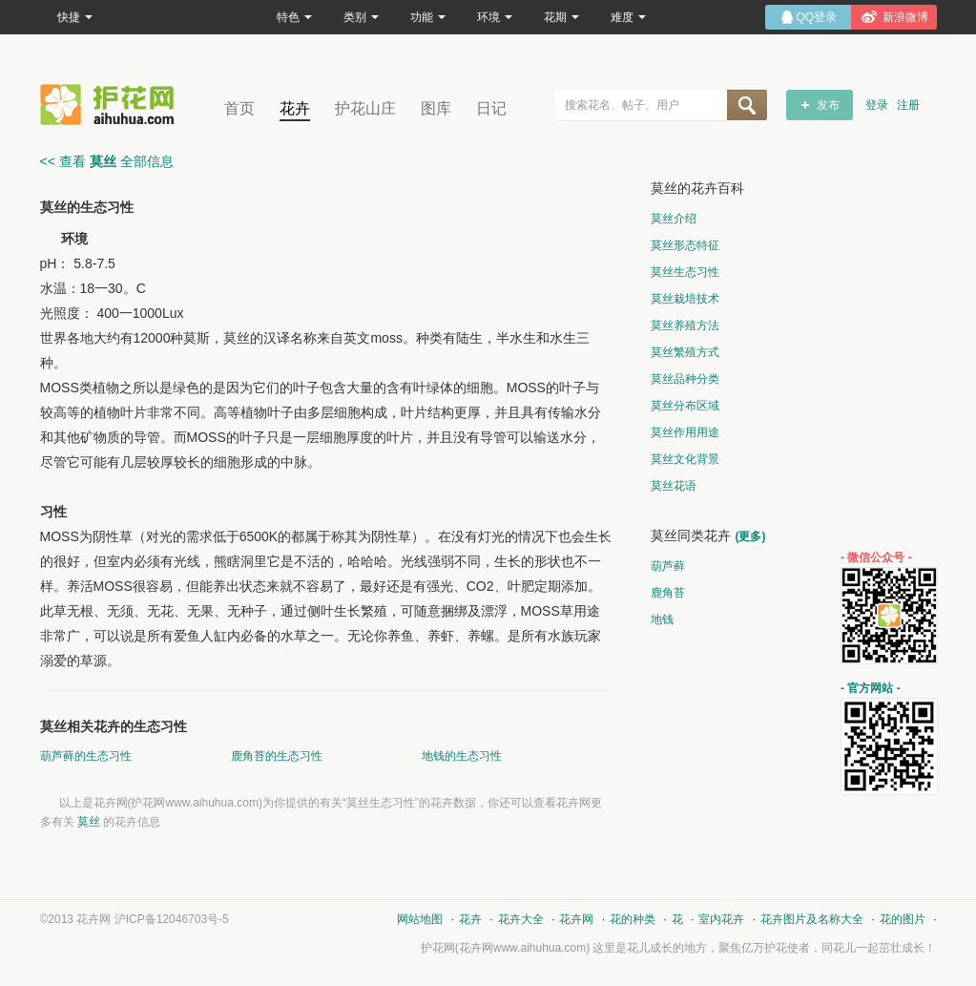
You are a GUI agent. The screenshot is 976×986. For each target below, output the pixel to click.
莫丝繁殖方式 (685, 352)
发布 (828, 105)
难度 (628, 17)
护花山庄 (365, 108)
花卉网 (111, 104)
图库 (436, 108)
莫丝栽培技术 (685, 298)
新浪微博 (905, 17)
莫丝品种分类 (685, 379)
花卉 (295, 108)
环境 (494, 17)
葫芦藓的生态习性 (86, 756)
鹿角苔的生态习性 (276, 756)
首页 (239, 108)
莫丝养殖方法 (685, 325)
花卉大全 (521, 919)
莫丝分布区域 (685, 405)
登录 (876, 105)
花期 (561, 17)
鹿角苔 (668, 592)
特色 (294, 17)
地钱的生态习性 (462, 756)
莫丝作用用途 (685, 432)
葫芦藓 (668, 566)
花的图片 (902, 919)
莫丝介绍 (673, 218)
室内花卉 (721, 919)
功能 (428, 17)
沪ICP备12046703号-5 (171, 919)
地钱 (662, 619)
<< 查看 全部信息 (107, 161)
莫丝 (88, 822)
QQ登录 (817, 17)
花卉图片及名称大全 (811, 919)
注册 (908, 105)
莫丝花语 (673, 486)
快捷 (75, 17)
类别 (361, 17)
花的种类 (632, 919)
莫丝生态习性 (685, 272)
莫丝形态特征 (685, 245)
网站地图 (420, 919)
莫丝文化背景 (685, 459)
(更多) (751, 536)
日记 (491, 108)
